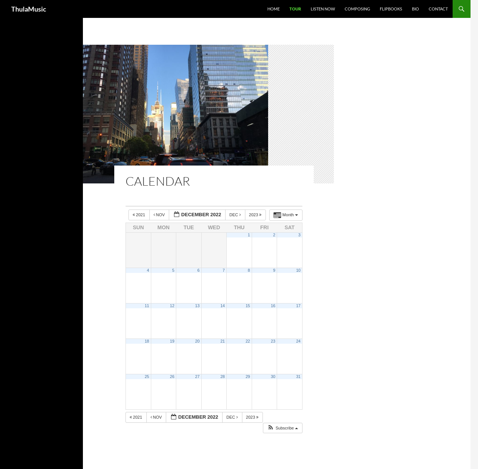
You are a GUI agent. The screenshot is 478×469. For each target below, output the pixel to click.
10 (298, 270)
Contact (438, 8)
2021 (139, 215)
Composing (357, 8)
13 (197, 305)
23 (273, 341)
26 (172, 376)
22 (248, 341)
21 (222, 341)
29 (248, 376)
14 (222, 305)
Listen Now (323, 8)
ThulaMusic (28, 9)
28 (222, 376)
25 (147, 376)
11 (147, 305)
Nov (159, 215)
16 (273, 305)
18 (147, 341)
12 (172, 305)
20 (197, 341)
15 (248, 305)
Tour (295, 8)
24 (298, 341)
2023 (256, 215)
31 (298, 376)
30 (273, 376)
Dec (235, 215)
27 (197, 376)
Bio (415, 8)
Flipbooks (391, 8)
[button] (282, 428)
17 (298, 305)
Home (273, 8)
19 (172, 341)
